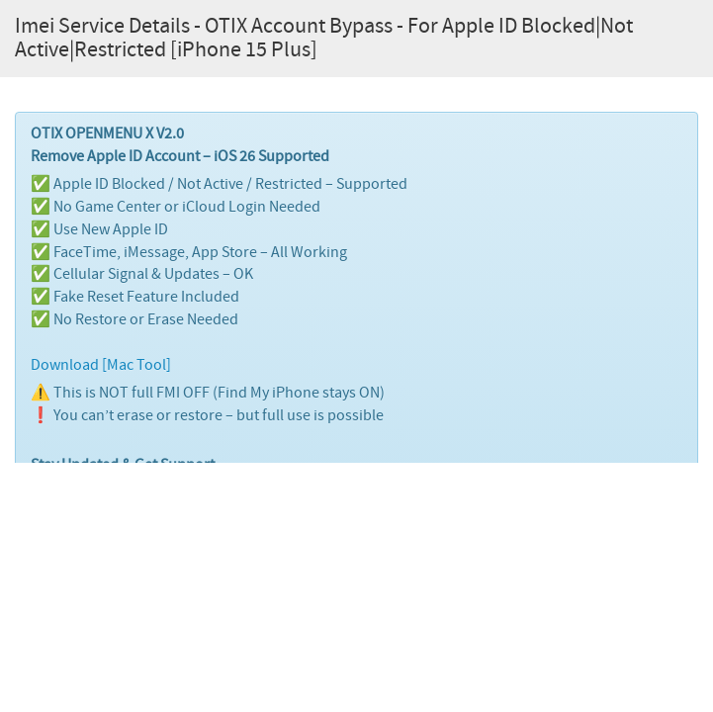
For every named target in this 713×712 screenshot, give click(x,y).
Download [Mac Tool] (101, 365)
